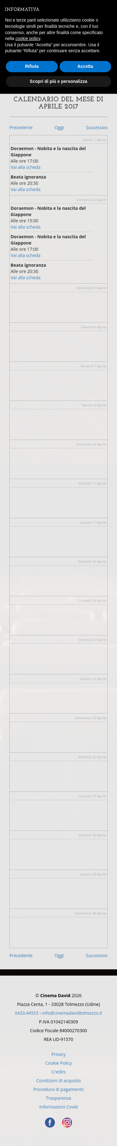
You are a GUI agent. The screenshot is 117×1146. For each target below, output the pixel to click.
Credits (58, 1072)
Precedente (20, 127)
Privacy (58, 1054)
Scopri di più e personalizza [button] (58, 81)
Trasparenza (58, 1098)
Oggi (59, 127)
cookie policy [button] (27, 38)
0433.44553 (27, 1013)
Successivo (97, 127)
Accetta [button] (85, 66)
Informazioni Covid (58, 1107)
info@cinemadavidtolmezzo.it (72, 1013)
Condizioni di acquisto (58, 1080)
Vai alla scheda (26, 167)
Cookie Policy (58, 1063)
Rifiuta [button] (32, 66)
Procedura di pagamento (58, 1089)
